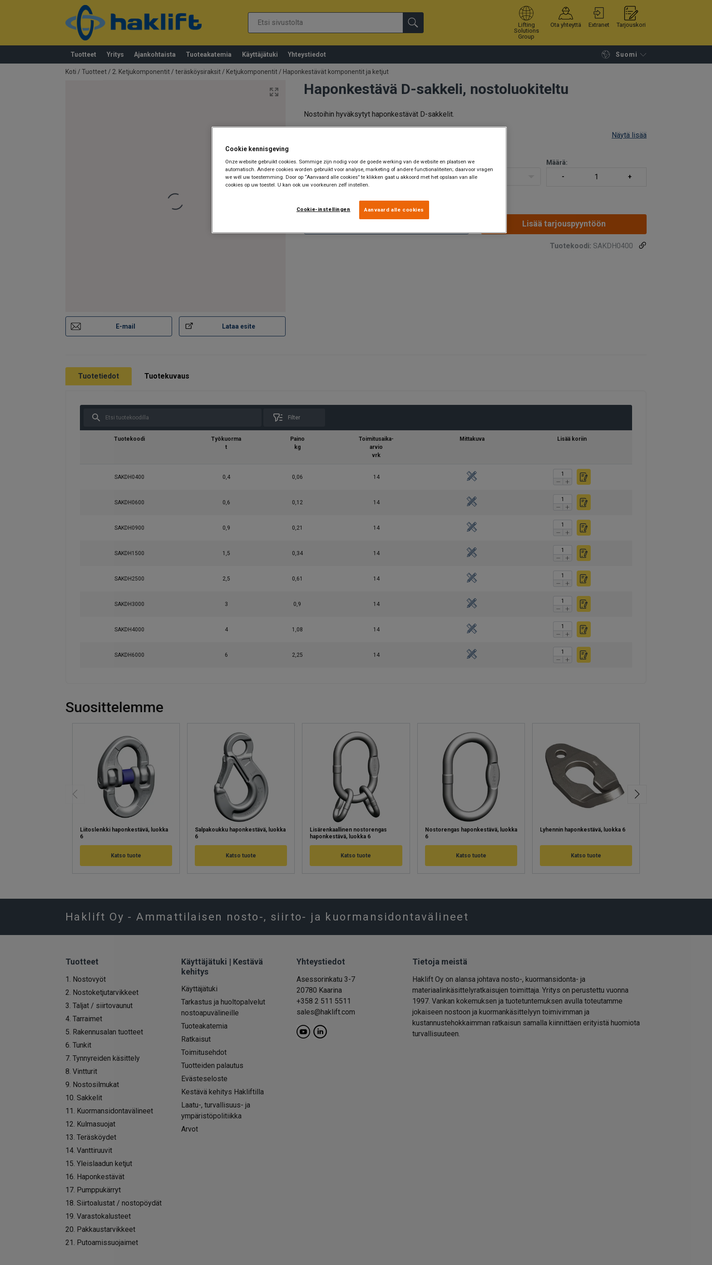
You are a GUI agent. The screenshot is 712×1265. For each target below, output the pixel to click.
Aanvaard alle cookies (394, 210)
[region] (359, 180)
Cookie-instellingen (324, 209)
